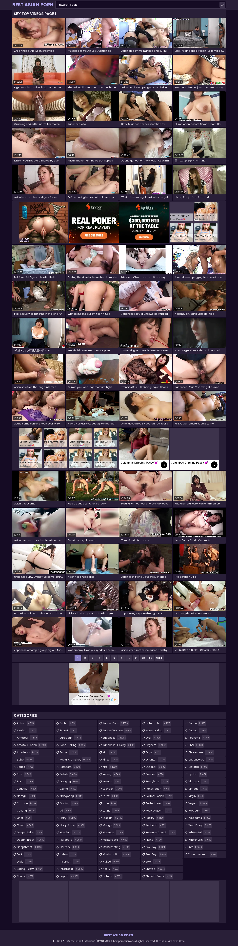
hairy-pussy (72, 825)
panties (155, 774)
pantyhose (157, 781)
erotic (68, 723)
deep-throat (31, 839)
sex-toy (156, 847)
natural (112, 876)
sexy (153, 861)
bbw (24, 774)
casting (26, 810)
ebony (25, 876)
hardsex (70, 847)
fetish (69, 774)
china (25, 825)
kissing (112, 774)
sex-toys (156, 854)
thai (196, 745)
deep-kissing (30, 832)
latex (111, 796)
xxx (195, 847)
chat (24, 817)
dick (24, 854)
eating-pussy (30, 869)
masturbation (117, 854)
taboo (197, 723)
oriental (156, 759)
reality (155, 817)
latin (110, 803)
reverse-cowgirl (161, 832)
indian (68, 854)
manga (112, 825)
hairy (68, 817)
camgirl (26, 796)
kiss (110, 766)
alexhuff (27, 730)
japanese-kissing (119, 745)
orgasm (156, 745)
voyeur (198, 803)
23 (150, 658)
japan (69, 876)
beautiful (27, 788)
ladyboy (113, 788)
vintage (198, 788)
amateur (27, 737)
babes (25, 766)
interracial (72, 869)
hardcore (71, 839)
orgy (153, 752)
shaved (155, 869)
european (71, 737)
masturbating (116, 847)
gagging (70, 781)
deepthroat (29, 847)
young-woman (202, 854)
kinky (111, 759)
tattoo (197, 730)
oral (153, 737)
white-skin (200, 839)
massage (113, 832)
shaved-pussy (159, 876)
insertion (70, 861)
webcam (199, 810)
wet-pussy (200, 825)
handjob (70, 832)
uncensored (201, 759)
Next (159, 658)
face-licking (73, 745)
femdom (70, 766)
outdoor (156, 766)
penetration (158, 788)
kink (110, 752)
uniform (198, 766)
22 (143, 658)
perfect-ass (158, 803)
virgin (196, 796)
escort (68, 730)
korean (112, 781)
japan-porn (116, 723)
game (68, 788)
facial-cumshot (75, 759)
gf (66, 810)
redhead (156, 825)
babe (25, 759)
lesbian (113, 817)
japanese (114, 737)
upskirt (197, 774)
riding (154, 839)
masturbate (115, 839)
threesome (201, 752)
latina (111, 810)
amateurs (28, 752)
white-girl (199, 832)
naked (111, 861)
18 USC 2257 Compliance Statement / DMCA (78, 941)
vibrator (198, 781)
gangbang (71, 796)
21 (136, 658)
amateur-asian (32, 745)
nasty (111, 869)
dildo (25, 861)
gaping (69, 803)
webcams (199, 817)
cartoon (27, 803)
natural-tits (158, 723)
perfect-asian (159, 796)
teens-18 (199, 737)
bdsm (25, 781)
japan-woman (117, 730)
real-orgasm (159, 810)
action (26, 723)
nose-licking (158, 730)
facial (69, 752)
